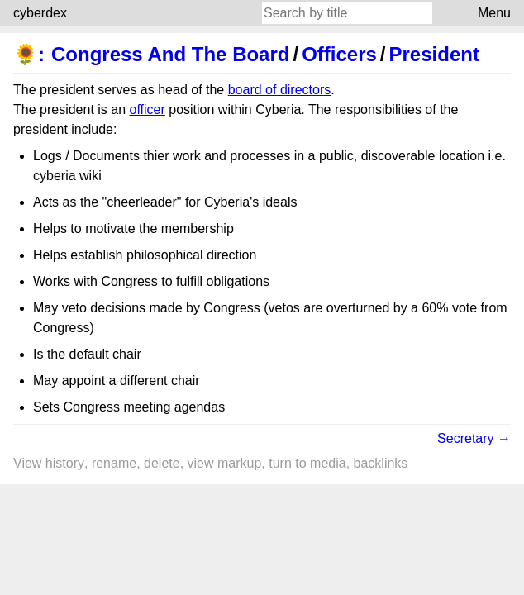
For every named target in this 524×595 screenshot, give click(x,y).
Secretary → (474, 438)
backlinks (381, 463)
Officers (339, 54)
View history (48, 463)
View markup (225, 463)
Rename (114, 463)
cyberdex (40, 13)
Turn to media (307, 463)
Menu (494, 13)
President (434, 54)
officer (147, 109)
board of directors (279, 90)
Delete (162, 463)
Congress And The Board (170, 54)
